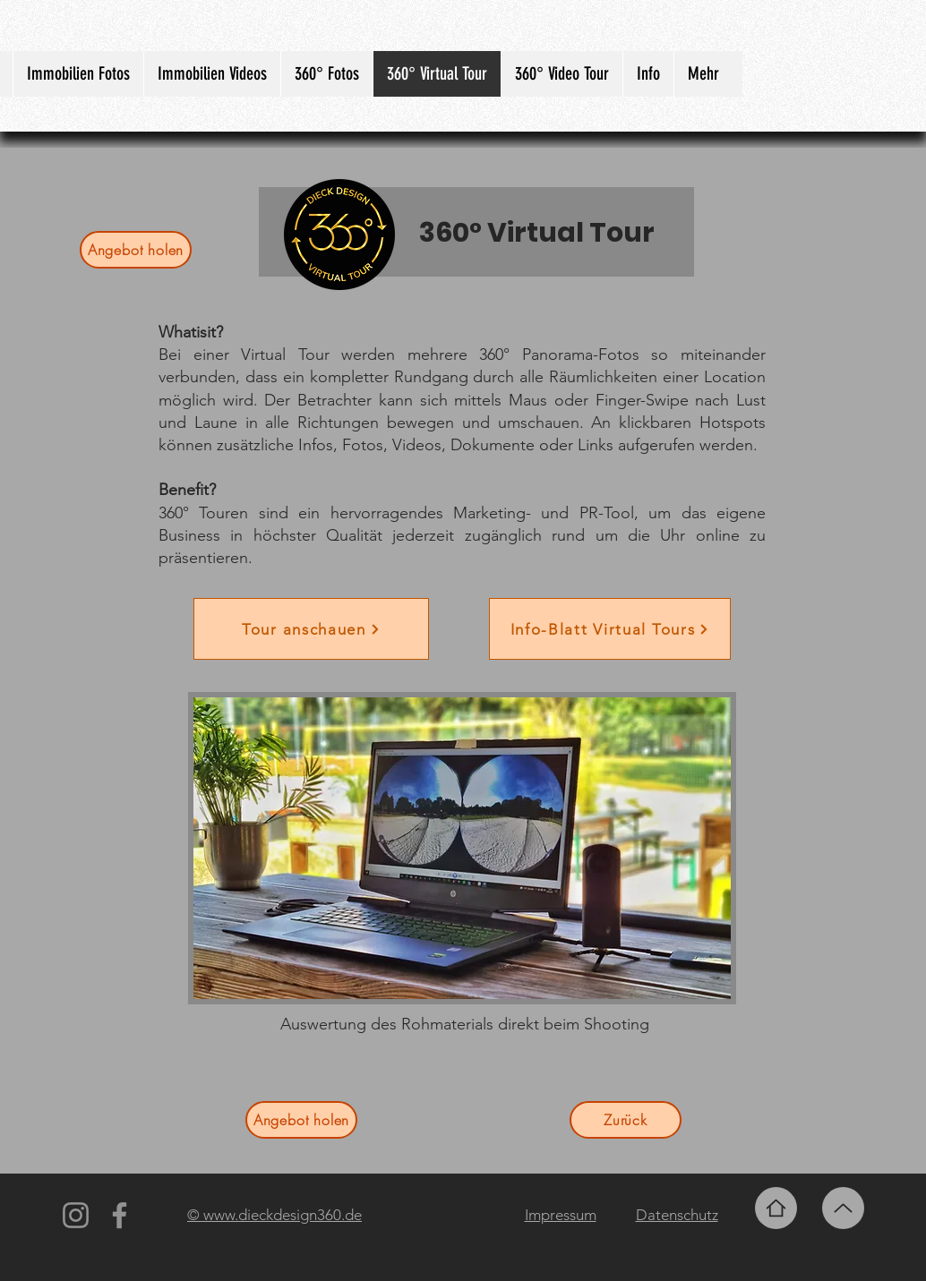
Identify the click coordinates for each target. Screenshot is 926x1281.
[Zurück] (626, 1120)
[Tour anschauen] (311, 629)
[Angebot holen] (136, 250)
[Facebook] (119, 1215)
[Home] (776, 1208)
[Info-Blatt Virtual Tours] (610, 629)
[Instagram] (75, 1215)
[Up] (843, 1208)
